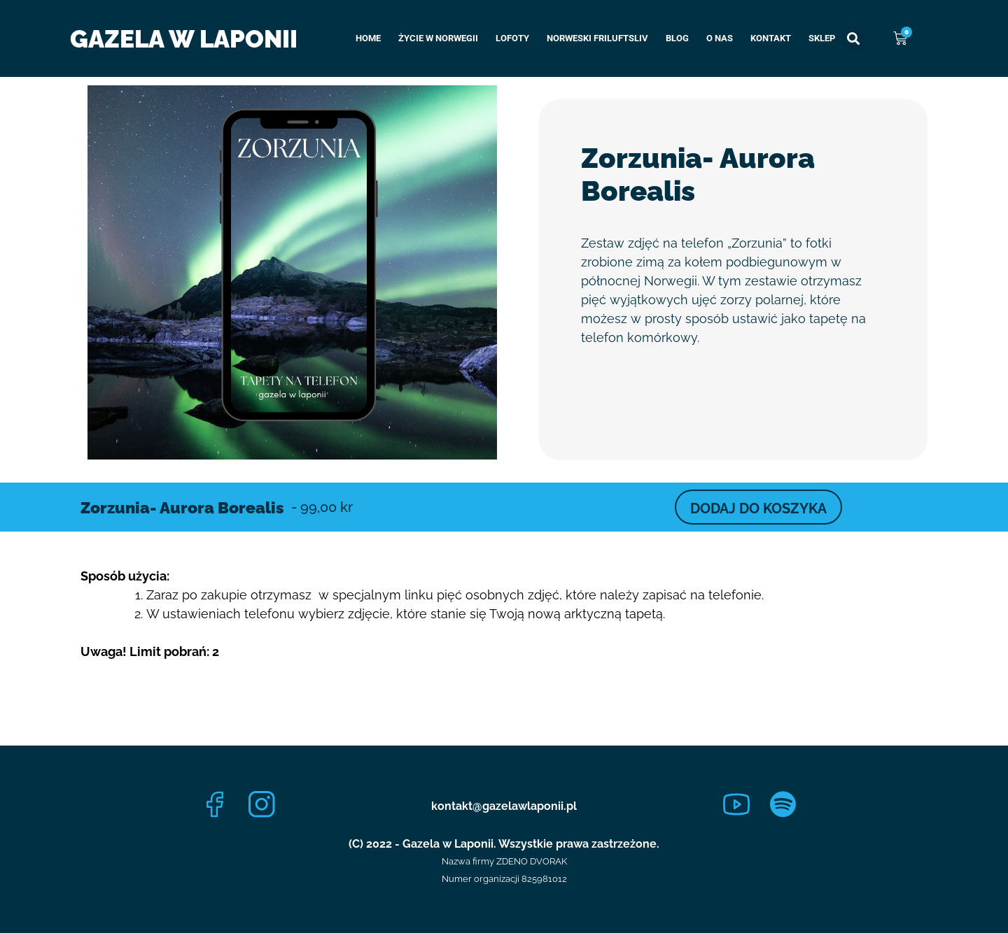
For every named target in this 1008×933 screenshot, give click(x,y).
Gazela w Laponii (184, 38)
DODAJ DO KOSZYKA (758, 508)
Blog (677, 38)
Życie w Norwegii (438, 38)
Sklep (821, 38)
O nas (719, 38)
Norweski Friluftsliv (597, 38)
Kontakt (770, 38)
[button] (853, 38)
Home (368, 38)
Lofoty (512, 38)
